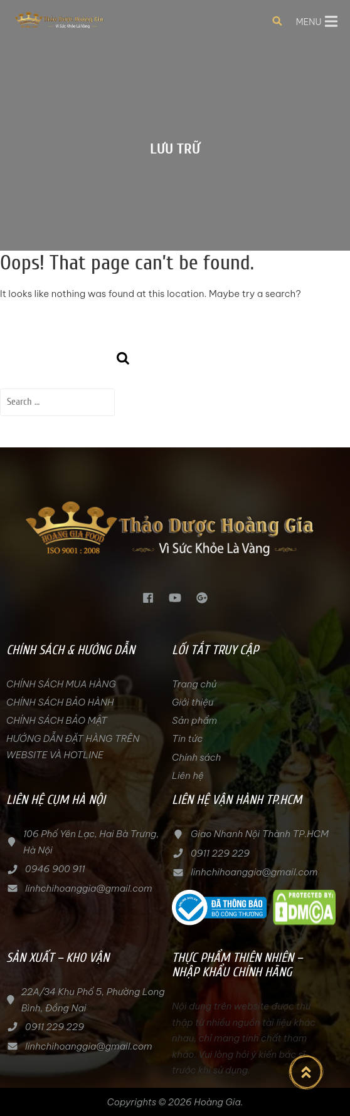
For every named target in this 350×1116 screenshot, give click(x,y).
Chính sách (196, 757)
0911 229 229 (220, 853)
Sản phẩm (194, 720)
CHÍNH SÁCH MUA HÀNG (62, 684)
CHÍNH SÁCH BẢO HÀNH (60, 702)
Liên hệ (188, 775)
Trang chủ (194, 684)
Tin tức (187, 738)
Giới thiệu (192, 702)
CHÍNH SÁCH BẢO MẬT (56, 720)
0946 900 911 (55, 869)
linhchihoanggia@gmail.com (88, 888)
